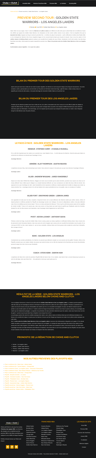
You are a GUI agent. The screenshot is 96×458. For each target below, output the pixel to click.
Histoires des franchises (84, 432)
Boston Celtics (30, 430)
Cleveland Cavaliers (31, 436)
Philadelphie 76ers (61, 430)
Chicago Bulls (29, 434)
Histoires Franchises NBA (40, 3)
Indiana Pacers (45, 428)
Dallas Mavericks (30, 438)
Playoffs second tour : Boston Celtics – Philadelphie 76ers (20, 389)
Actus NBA (84, 425)
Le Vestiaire (63, 3)
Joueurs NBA (84, 436)
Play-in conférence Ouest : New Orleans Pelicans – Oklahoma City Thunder (24, 370)
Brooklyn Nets (30, 428)
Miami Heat (44, 436)
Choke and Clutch (14, 11)
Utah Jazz (58, 443)
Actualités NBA (26, 3)
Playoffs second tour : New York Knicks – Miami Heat (18, 387)
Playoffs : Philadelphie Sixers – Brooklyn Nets (16, 379)
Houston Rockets (45, 426)
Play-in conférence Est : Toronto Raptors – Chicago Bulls (19, 366)
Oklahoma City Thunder (62, 426)
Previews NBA (53, 3)
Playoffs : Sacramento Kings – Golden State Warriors (18, 383)
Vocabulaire (84, 440)
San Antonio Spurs (61, 438)
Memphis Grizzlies (46, 434)
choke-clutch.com (63, 454)
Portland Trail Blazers (61, 434)
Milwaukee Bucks (45, 438)
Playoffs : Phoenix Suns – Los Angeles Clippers (17, 381)
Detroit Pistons (30, 443)
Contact (84, 447)
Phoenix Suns (59, 432)
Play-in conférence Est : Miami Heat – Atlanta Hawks (18, 364)
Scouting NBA (72, 3)
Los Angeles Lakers (46, 432)
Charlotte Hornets (31, 432)
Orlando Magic (60, 428)
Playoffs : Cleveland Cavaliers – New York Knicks (17, 376)
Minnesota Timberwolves (47, 440)
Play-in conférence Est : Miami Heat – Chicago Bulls (18, 372)
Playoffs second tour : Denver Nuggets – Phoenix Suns (19, 385)
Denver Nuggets (30, 440)
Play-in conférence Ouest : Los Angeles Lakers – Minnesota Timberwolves (24, 368)
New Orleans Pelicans (46, 443)
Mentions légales (84, 443)
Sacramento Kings (61, 436)
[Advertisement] (48, 62)
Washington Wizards (61, 445)
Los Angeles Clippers (46, 430)
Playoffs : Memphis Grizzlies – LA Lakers (15, 374)
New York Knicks (45, 445)
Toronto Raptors (60, 440)
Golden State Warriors (32, 445)
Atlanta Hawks (30, 426)
